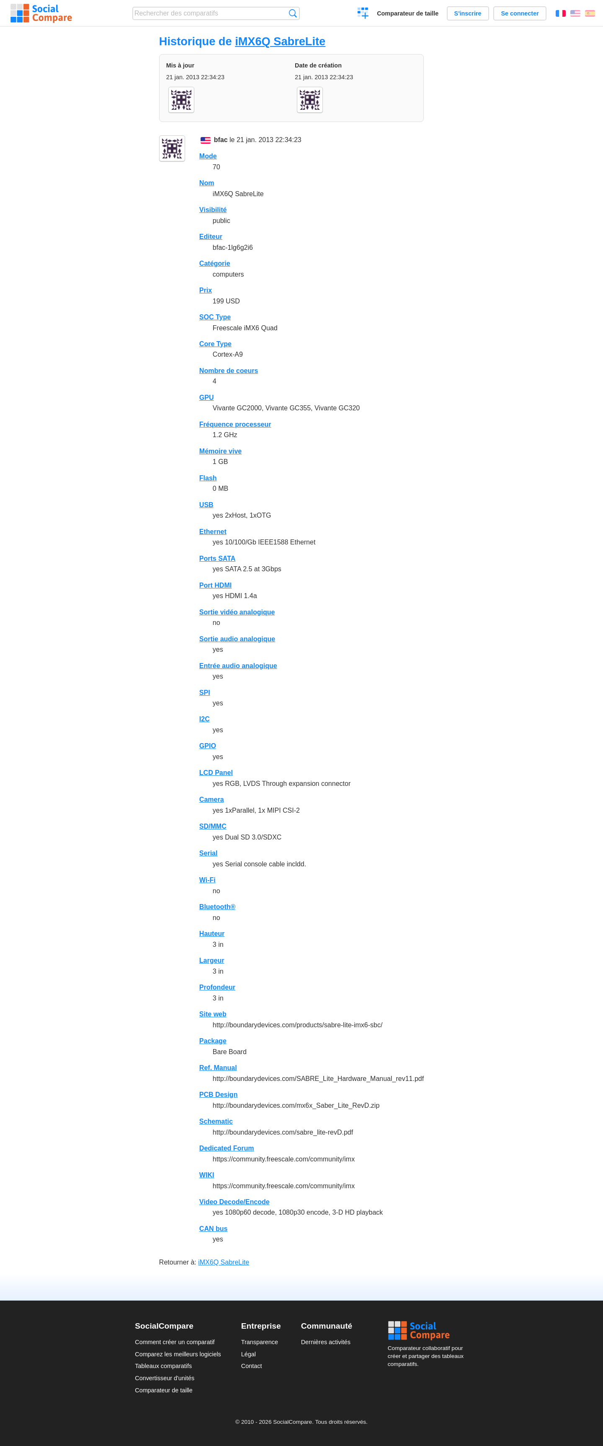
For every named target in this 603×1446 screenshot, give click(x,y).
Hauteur (211, 933)
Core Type (215, 343)
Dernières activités (325, 1342)
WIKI (206, 1175)
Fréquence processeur (235, 424)
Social (428, 1331)
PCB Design (218, 1094)
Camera (211, 799)
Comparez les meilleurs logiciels (178, 1354)
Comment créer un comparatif (174, 1342)
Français (561, 13)
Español (590, 13)
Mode (208, 156)
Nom (206, 183)
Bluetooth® (217, 906)
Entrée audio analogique (238, 665)
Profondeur (217, 987)
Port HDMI (215, 585)
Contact (251, 1366)
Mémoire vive (220, 451)
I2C (204, 719)
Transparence (259, 1342)
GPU (206, 397)
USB (206, 504)
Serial (208, 853)
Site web (213, 1014)
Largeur (211, 960)
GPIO (207, 745)
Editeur (210, 236)
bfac (221, 139)
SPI (204, 692)
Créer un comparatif (363, 14)
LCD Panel (216, 772)
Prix (205, 290)
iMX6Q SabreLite (280, 41)
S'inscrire (468, 13)
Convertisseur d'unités (164, 1378)
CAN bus (213, 1228)
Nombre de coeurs (228, 370)
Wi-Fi (207, 880)
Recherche (293, 13)
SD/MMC (213, 826)
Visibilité (213, 209)
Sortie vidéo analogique (237, 612)
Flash (208, 478)
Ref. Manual (218, 1067)
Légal (248, 1354)
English (575, 13)
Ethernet (213, 531)
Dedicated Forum (226, 1148)
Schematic (216, 1121)
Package (213, 1040)
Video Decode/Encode (234, 1201)
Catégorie (214, 263)
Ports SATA (217, 558)
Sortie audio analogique (237, 639)
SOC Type (215, 317)
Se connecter (520, 13)
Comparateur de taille (407, 13)
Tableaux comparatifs (163, 1366)
